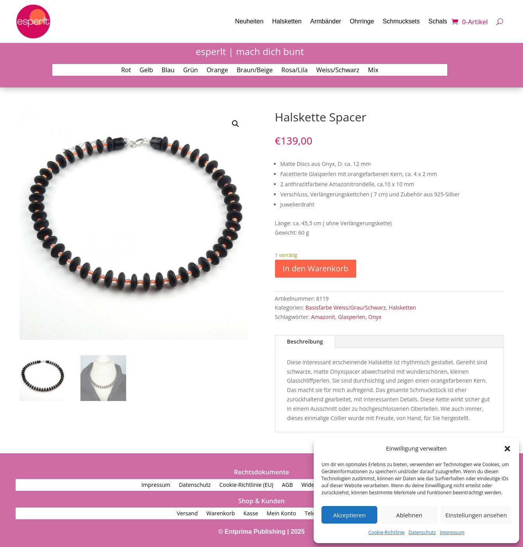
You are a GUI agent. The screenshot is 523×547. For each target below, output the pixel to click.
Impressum (452, 532)
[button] (507, 449)
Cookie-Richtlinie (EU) (246, 485)
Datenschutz (422, 532)
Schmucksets (401, 21)
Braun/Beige (255, 70)
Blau (168, 70)
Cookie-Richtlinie (386, 532)
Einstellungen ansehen (476, 515)
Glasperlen (351, 317)
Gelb (146, 70)
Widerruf (313, 485)
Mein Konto (281, 514)
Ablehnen (409, 515)
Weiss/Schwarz (338, 70)
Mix (373, 70)
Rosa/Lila (294, 70)
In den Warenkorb (315, 268)
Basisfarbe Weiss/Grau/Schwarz (345, 307)
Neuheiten (249, 21)
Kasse (250, 514)
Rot (126, 70)
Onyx (375, 317)
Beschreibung (305, 341)
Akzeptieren (349, 515)
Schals (437, 21)
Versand (187, 514)
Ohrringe (362, 21)
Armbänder (325, 21)
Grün (190, 70)
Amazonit (323, 317)
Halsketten (287, 21)
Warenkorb (220, 514)
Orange (217, 70)
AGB (287, 485)
